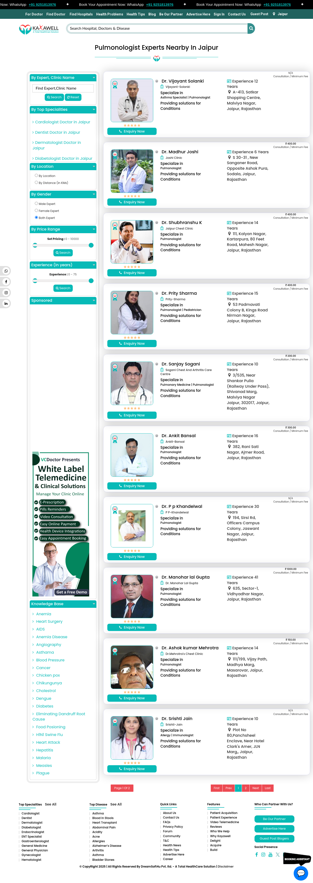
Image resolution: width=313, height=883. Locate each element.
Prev (229, 788)
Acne (96, 836)
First (216, 788)
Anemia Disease (49, 637)
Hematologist (32, 860)
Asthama (43, 652)
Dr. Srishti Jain (177, 718)
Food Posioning (48, 727)
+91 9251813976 (49, 4)
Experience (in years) (63, 265)
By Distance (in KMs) (51, 183)
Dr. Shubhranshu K (182, 222)
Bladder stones (103, 860)
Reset (73, 97)
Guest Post (259, 14)
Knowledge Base (63, 604)
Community (172, 836)
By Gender (63, 194)
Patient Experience (223, 817)
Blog (152, 14)
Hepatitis (42, 750)
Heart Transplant (104, 822)
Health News (172, 845)
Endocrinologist (33, 832)
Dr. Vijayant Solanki (183, 81)
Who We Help (220, 831)
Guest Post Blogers (274, 838)
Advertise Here (198, 14)
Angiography (46, 644)
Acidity (97, 832)
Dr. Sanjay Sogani (181, 364)
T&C (166, 841)
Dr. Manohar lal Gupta (186, 577)
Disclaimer (225, 866)
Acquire (216, 845)
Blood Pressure (48, 660)
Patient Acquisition (224, 813)
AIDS (38, 629)
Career (168, 859)
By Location (63, 166)
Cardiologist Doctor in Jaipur (61, 122)
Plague (40, 773)
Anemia (41, 614)
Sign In (219, 14)
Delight (215, 841)
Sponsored (63, 300)
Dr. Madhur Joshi (180, 152)
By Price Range (63, 229)
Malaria (41, 758)
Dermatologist (32, 822)
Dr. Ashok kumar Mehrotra (190, 648)
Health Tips (136, 14)
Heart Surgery (47, 621)
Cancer (41, 668)
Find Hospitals (81, 14)
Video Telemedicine (224, 822)
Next (256, 788)
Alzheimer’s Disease (106, 846)
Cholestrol (44, 691)
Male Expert (45, 204)
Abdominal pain (104, 827)
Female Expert (47, 211)
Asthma (98, 813)
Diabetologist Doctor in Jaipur (62, 158)
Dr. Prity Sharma (179, 293)
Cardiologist (31, 813)
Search (54, 97)
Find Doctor (56, 14)
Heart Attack (46, 742)
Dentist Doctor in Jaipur (56, 132)
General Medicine (34, 846)
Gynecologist (31, 855)
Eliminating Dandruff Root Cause (58, 716)
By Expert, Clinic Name (63, 78)
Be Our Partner (171, 14)
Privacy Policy (173, 827)
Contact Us (237, 14)
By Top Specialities (63, 109)
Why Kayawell (220, 836)
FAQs (166, 822)
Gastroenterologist (35, 841)
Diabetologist (31, 827)
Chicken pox (46, 675)
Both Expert (45, 218)
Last (268, 788)
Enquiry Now (132, 131)
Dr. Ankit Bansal (179, 436)
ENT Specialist (32, 836)
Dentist (27, 818)
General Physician (35, 850)
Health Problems (109, 14)
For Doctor (34, 14)
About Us (169, 813)
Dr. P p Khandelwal (182, 506)
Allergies (98, 841)
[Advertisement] (63, 379)
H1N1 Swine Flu (47, 734)
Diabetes (42, 706)
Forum (168, 831)
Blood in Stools (103, 818)
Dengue (41, 698)
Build (214, 850)
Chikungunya (47, 683)
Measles (42, 765)
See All (50, 804)
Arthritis (98, 850)
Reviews (216, 827)
